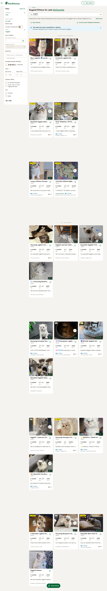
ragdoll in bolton (69, 554)
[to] (21, 149)
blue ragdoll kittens (31, 566)
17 (77, 437)
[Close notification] (100, 57)
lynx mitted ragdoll (31, 582)
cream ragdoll (48, 554)
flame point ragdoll (11, 554)
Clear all (22, 38)
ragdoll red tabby (10, 575)
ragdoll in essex (88, 566)
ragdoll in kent (49, 579)
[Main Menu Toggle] (1, 3)
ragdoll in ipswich (69, 578)
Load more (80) (21, 105)
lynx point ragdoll (30, 578)
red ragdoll (47, 557)
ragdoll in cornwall (70, 557)
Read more (99, 48)
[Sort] (89, 51)
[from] (10, 149)
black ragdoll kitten (31, 557)
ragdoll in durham (89, 557)
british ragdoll (9, 572)
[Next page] (81, 437)
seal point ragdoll (30, 560)
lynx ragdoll (28, 575)
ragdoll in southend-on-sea (92, 569)
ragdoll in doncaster (70, 569)
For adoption (19, 52)
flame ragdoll (9, 578)
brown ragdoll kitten (31, 585)
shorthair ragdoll (10, 585)
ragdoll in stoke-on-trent (72, 585)
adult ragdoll (29, 563)
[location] (15, 115)
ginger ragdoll (9, 560)
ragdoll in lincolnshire (90, 560)
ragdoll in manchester (71, 575)
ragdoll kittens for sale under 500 (51, 569)
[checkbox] (6, 75)
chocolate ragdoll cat (12, 566)
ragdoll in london (88, 572)
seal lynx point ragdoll (51, 560)
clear (23, 66)
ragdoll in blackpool (89, 575)
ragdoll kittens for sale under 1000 (51, 564)
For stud (9, 56)
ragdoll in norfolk (69, 572)
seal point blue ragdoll (32, 569)
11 (72, 437)
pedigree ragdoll (10, 569)
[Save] (50, 88)
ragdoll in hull (68, 566)
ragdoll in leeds (69, 560)
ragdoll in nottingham (70, 582)
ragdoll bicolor (10, 557)
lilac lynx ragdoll (30, 572)
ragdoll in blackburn (70, 563)
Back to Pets (9, 41)
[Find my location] (23, 115)
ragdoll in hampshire (50, 582)
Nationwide (58, 39)
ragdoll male (48, 573)
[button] (91, 77)
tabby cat (8, 563)
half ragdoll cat (29, 554)
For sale (9, 52)
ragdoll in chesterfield (90, 554)
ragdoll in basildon (89, 563)
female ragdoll (49, 576)
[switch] (20, 62)
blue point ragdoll (10, 582)
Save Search (35, 51)
